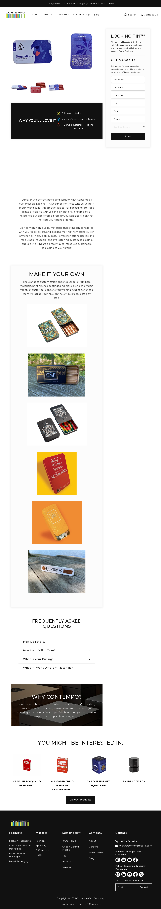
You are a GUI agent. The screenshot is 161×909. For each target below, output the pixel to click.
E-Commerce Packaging (17, 855)
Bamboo (67, 861)
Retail (39, 855)
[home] (15, 14)
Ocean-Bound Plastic (70, 848)
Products (49, 14)
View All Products (80, 799)
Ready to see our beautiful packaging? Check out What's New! (80, 3)
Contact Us (151, 14)
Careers (93, 846)
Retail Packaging (19, 861)
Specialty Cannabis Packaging (20, 847)
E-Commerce (43, 850)
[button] (49, 14)
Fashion (40, 840)
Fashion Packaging (20, 840)
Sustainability (81, 14)
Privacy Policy (68, 904)
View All (66, 867)
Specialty (41, 845)
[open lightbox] (19, 87)
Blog (96, 14)
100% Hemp (69, 840)
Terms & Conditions (90, 904)
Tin (64, 855)
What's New (96, 852)
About (36, 14)
